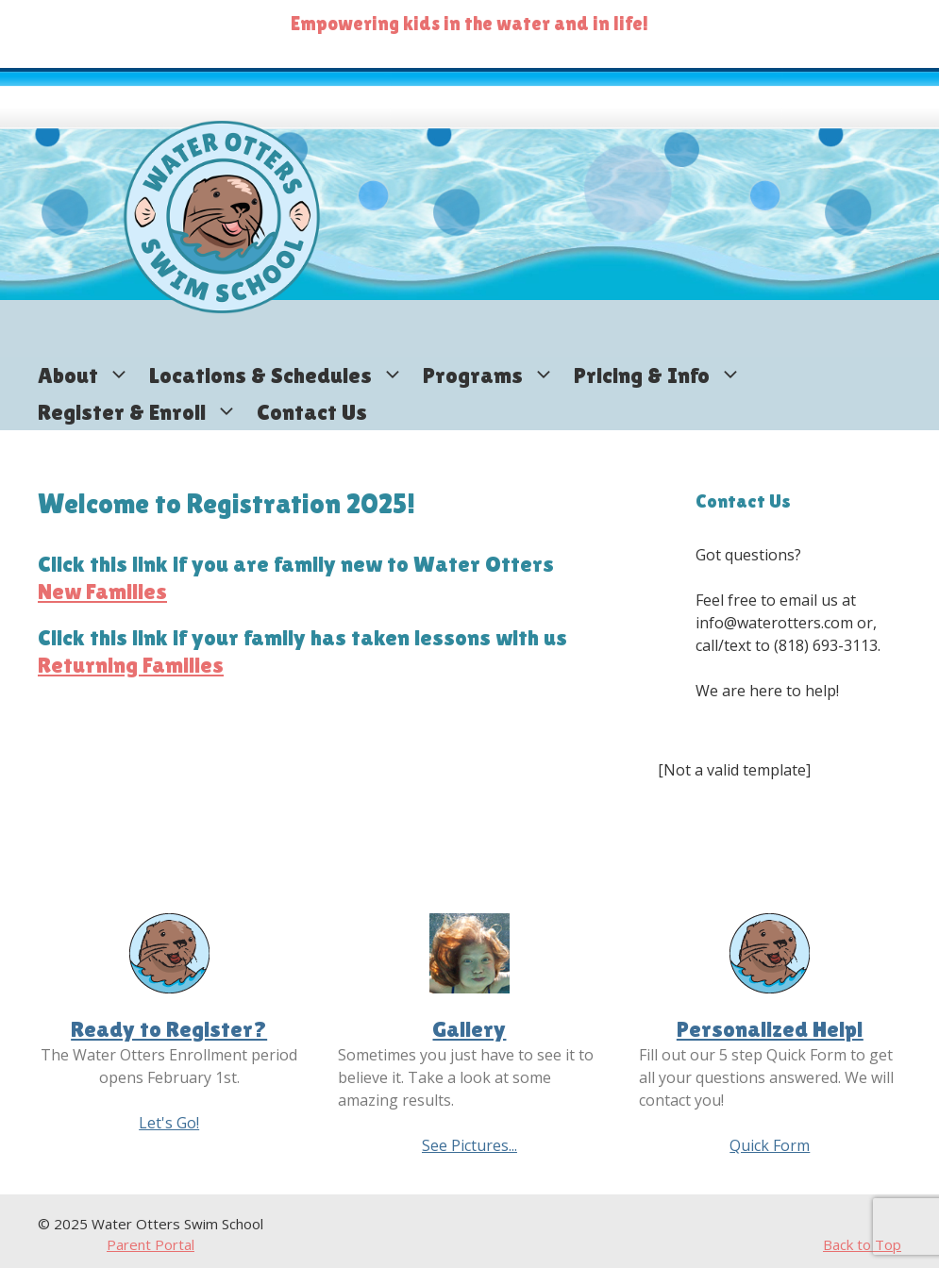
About (89, 375)
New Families (102, 591)
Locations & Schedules (281, 375)
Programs (493, 375)
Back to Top (862, 1244)
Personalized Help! (770, 1029)
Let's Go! (169, 1122)
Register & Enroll (142, 411)
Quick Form (769, 1145)
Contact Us (312, 412)
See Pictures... (469, 1145)
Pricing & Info (662, 375)
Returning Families (131, 664)
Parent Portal (150, 1244)
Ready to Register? (169, 1029)
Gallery (469, 1029)
